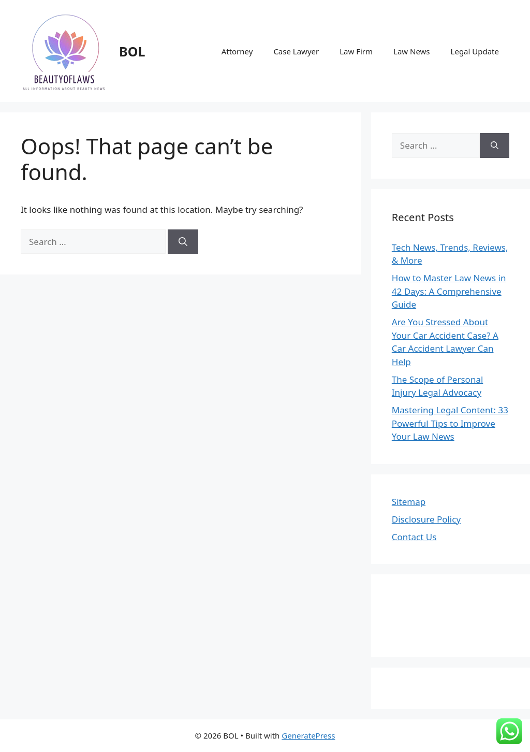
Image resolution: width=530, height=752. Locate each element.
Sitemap (408, 502)
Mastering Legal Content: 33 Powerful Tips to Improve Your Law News (450, 423)
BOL (132, 51)
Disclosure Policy (426, 519)
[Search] (183, 241)
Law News (411, 51)
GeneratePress (308, 735)
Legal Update (475, 51)
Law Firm (356, 51)
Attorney (237, 51)
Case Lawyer (296, 51)
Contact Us (414, 537)
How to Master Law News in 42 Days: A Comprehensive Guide (449, 291)
